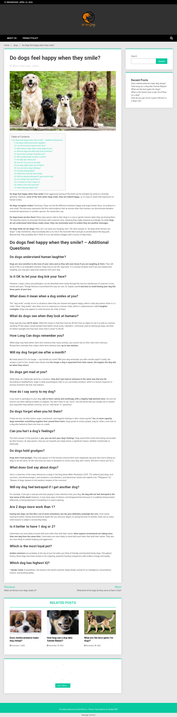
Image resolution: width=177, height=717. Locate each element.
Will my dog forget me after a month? (31, 157)
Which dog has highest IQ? (27, 187)
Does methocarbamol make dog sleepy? (148, 83)
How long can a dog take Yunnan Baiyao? (59, 639)
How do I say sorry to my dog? (28, 162)
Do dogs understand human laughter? (31, 143)
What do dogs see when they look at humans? (35, 151)
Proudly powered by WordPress (73, 709)
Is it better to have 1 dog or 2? (28, 182)
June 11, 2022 (19, 66)
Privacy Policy (30, 38)
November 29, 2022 (55, 646)
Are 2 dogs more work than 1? (28, 179)
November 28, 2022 (92, 646)
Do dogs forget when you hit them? (30, 165)
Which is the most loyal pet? (28, 185)
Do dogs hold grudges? (26, 171)
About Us (12, 38)
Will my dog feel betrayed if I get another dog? (35, 176)
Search (134, 56)
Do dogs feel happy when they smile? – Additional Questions (38, 140)
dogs (28, 66)
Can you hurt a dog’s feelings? (29, 168)
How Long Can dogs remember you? (31, 154)
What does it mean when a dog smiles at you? (34, 148)
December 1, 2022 (17, 646)
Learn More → (63, 685)
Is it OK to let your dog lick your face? (31, 145)
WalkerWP (112, 709)
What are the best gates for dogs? (145, 89)
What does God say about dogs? (29, 173)
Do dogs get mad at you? (26, 159)
